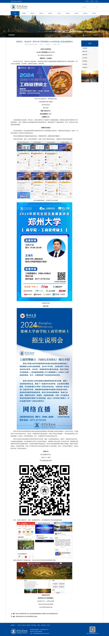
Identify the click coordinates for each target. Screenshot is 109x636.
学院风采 (85, 67)
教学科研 (85, 54)
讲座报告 (85, 61)
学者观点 (85, 64)
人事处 (38, 625)
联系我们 (92, 1)
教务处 (24, 625)
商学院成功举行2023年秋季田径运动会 (24, 616)
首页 (90, 35)
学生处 (48, 625)
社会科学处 (43, 625)
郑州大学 (20, 625)
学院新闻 (95, 35)
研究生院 (28, 625)
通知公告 (85, 51)
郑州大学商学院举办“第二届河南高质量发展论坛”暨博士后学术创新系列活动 (34, 613)
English (96, 1)
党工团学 (85, 57)
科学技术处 (33, 625)
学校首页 (87, 1)
